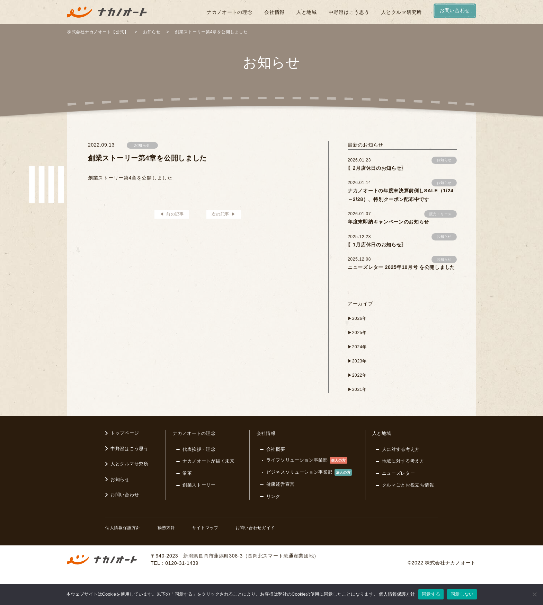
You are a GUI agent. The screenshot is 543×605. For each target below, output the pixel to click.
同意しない (462, 594)
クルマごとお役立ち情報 (408, 485)
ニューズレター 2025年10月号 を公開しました (401, 267)
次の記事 (220, 214)
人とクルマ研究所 (401, 12)
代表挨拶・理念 (199, 449)
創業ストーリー (199, 485)
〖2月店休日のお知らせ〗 (377, 168)
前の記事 (175, 214)
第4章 (130, 178)
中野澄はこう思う (349, 12)
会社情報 (274, 12)
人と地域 (306, 12)
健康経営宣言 (280, 484)
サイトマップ (205, 527)
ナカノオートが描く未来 (209, 461)
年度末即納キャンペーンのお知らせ (388, 222)
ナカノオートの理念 (229, 12)
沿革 (187, 473)
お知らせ (142, 145)
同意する (431, 594)
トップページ (124, 433)
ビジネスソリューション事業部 (309, 472)
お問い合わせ (124, 494)
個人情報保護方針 (123, 527)
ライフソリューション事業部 (306, 460)
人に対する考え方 (401, 449)
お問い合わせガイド (255, 527)
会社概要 (275, 449)
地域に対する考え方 (403, 461)
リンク (273, 496)
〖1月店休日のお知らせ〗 (377, 244)
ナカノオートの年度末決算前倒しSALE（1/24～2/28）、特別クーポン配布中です (400, 195)
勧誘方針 (166, 527)
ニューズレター (398, 473)
